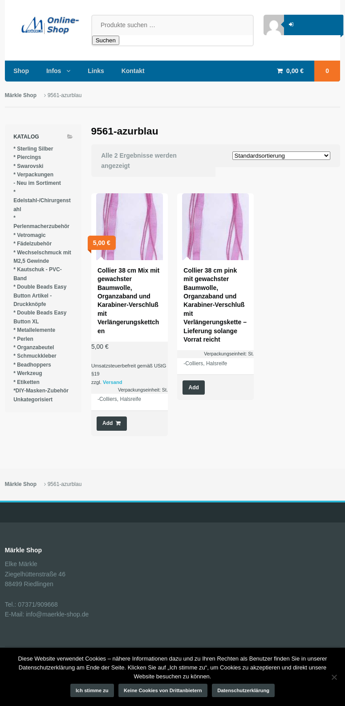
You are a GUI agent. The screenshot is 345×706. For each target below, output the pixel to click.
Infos (53, 70)
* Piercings (27, 157)
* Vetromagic (29, 235)
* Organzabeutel (33, 347)
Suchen (106, 40)
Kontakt (133, 70)
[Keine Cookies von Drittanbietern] (333, 677)
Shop (21, 70)
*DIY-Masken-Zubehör (41, 391)
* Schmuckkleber (35, 356)
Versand (112, 382)
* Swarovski (28, 166)
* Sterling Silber (33, 149)
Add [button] (107, 423)
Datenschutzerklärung (243, 690)
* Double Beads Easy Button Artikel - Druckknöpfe (39, 295)
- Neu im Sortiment (37, 183)
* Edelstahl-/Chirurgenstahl (42, 200)
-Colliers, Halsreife (119, 399)
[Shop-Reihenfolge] (281, 155)
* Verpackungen (33, 174)
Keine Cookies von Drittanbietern (163, 690)
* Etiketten (26, 382)
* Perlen (23, 339)
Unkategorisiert (33, 399)
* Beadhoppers (32, 365)
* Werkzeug (27, 373)
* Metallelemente (34, 330)
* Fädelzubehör (32, 244)
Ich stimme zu (92, 690)
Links (96, 70)
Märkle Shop (21, 95)
